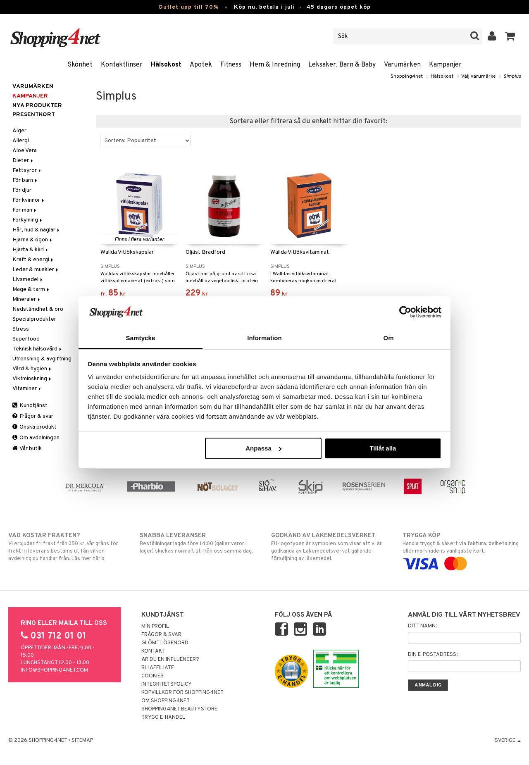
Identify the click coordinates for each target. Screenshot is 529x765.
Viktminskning (32, 378)
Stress (20, 329)
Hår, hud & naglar (36, 230)
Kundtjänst (30, 405)
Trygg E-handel (163, 717)
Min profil (155, 626)
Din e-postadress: (433, 654)
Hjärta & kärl (30, 249)
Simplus (512, 76)
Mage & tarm (31, 289)
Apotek (201, 65)
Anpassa (263, 448)
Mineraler (26, 299)
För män (25, 210)
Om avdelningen (36, 437)
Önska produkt (34, 427)
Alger (19, 130)
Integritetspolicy (166, 684)
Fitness (230, 65)
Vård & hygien (32, 368)
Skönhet (80, 65)
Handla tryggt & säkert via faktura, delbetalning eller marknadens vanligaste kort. (462, 549)
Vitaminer (27, 388)
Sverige (508, 740)
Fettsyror (27, 170)
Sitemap (82, 740)
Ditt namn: (422, 626)
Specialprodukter (34, 319)
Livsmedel (28, 279)
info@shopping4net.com (54, 670)
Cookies (152, 676)
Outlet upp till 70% (188, 7)
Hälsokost (166, 65)
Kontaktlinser (122, 65)
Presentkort (33, 114)
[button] (510, 36)
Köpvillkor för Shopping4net (182, 692)
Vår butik (27, 448)
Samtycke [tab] (140, 337)
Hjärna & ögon (32, 239)
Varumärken (402, 65)
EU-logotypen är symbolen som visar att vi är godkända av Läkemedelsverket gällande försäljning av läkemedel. (330, 546)
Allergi (20, 140)
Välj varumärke (478, 76)
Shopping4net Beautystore (179, 709)
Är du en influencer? (170, 659)
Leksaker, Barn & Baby (342, 65)
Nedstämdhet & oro (37, 309)
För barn (25, 180)
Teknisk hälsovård (37, 349)
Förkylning (27, 220)
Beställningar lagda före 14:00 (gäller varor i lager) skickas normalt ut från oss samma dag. (199, 543)
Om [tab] (388, 337)
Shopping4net (407, 76)
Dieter (23, 160)
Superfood (26, 339)
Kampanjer (445, 65)
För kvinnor (28, 200)
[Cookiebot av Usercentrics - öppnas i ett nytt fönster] (405, 312)
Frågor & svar (32, 416)
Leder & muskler (36, 269)
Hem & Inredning (275, 65)
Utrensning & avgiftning (41, 358)
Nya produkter (37, 105)
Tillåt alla (382, 448)
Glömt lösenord (164, 643)
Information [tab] (264, 337)
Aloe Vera (24, 150)
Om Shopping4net (165, 701)
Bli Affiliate (157, 668)
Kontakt (153, 651)
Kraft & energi (33, 259)
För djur (21, 190)
